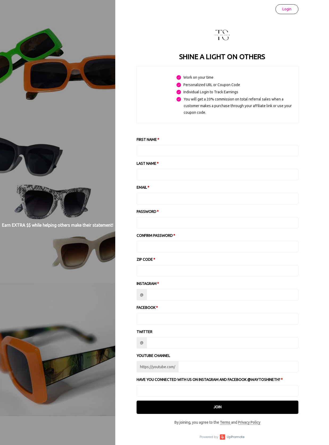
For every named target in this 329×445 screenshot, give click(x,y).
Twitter (144, 332)
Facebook (146, 307)
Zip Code (145, 259)
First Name (147, 139)
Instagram (147, 284)
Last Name (146, 163)
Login (286, 9)
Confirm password (155, 235)
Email (142, 187)
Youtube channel (153, 356)
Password (146, 211)
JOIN (217, 407)
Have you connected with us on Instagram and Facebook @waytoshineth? (208, 379)
